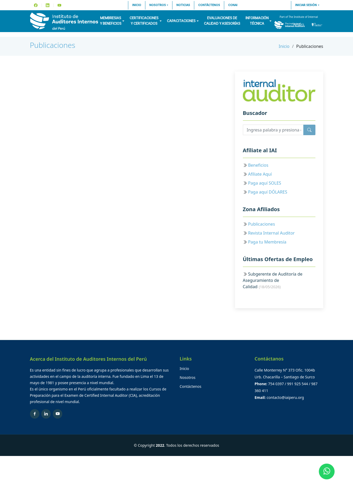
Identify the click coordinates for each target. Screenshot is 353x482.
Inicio (136, 5)
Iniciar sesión (306, 5)
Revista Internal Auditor (271, 233)
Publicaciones (52, 45)
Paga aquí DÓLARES (267, 192)
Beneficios (258, 165)
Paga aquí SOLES (264, 183)
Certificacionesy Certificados (144, 21)
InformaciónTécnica (257, 21)
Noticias (183, 5)
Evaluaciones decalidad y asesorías (222, 21)
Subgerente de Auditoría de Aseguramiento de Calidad (273, 280)
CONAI (232, 5)
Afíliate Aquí (260, 174)
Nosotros (157, 5)
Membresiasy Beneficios (110, 21)
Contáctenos (209, 5)
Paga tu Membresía (267, 242)
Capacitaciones (181, 21)
